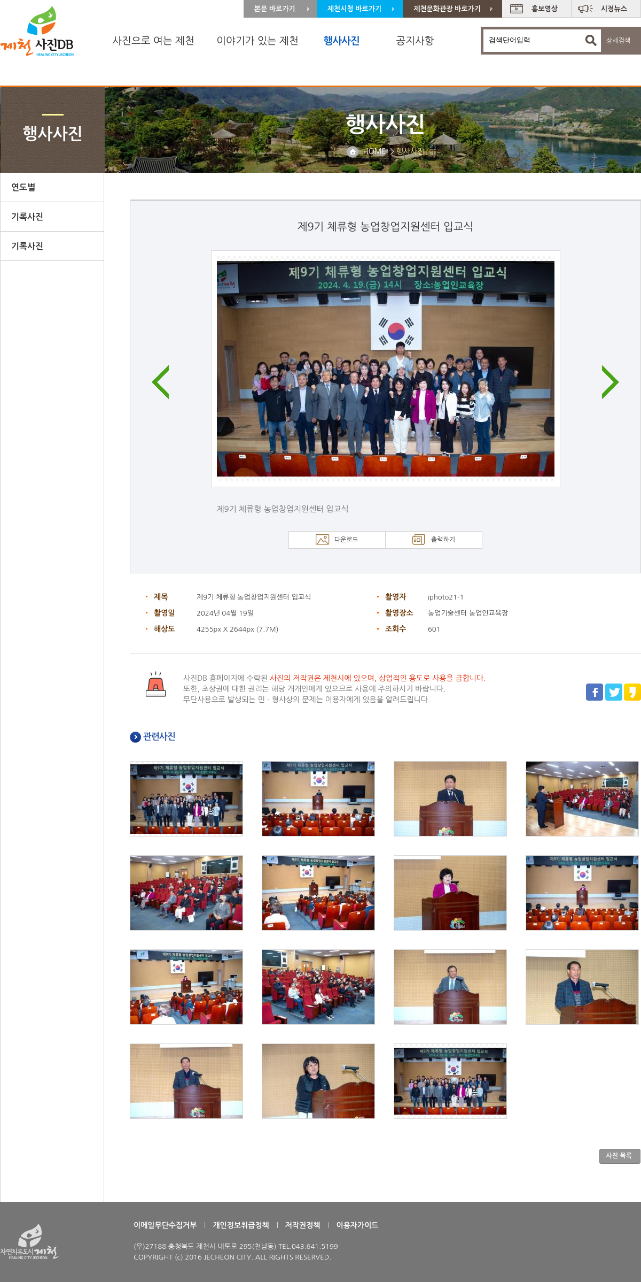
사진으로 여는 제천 (153, 41)
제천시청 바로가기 (354, 8)
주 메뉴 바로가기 (0, 0)
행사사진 (341, 41)
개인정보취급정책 (241, 1225)
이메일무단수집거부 (165, 1225)
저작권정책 (302, 1225)
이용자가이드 (358, 1225)
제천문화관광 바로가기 (447, 8)
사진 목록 (619, 1156)
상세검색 (618, 40)
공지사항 (415, 41)
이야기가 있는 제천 (257, 41)
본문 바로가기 (274, 8)
